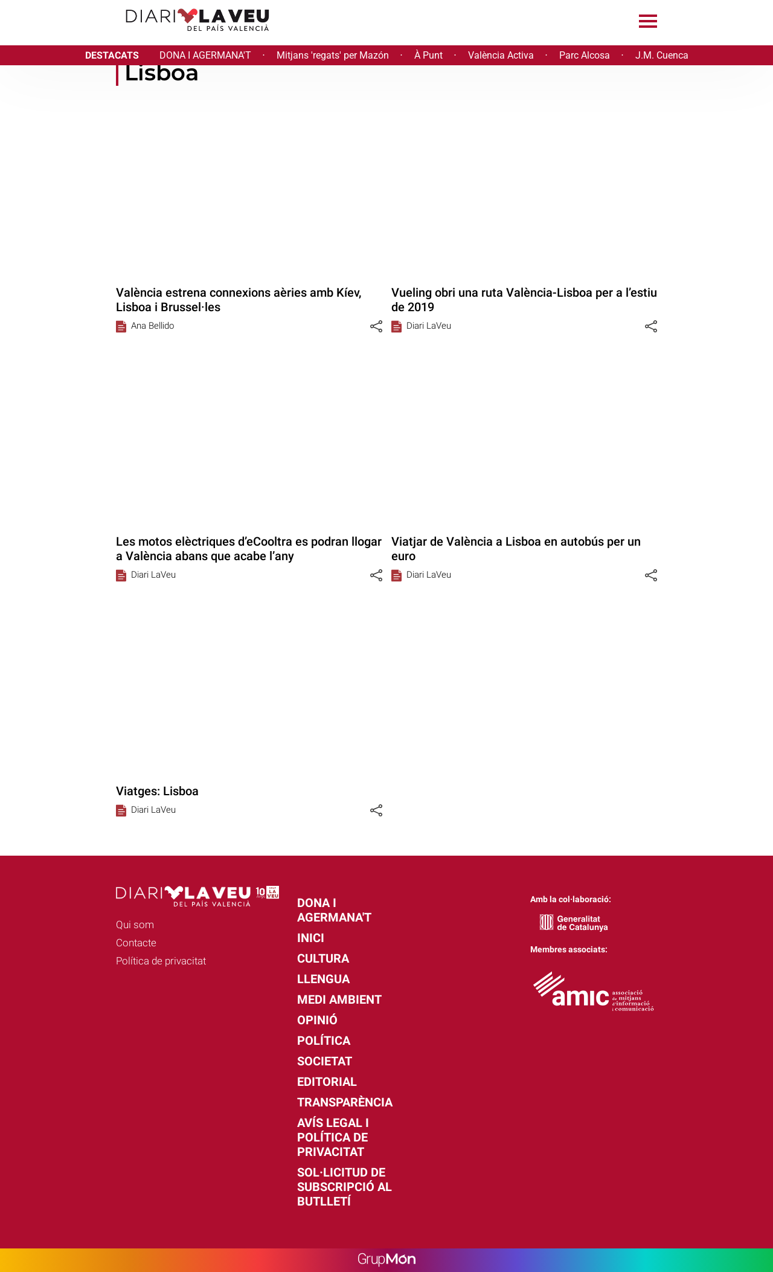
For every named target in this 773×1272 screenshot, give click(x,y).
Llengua (323, 979)
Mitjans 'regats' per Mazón (333, 55)
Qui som (135, 924)
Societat (324, 1061)
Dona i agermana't (334, 910)
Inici (310, 938)
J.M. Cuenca (661, 55)
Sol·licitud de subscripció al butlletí (344, 1187)
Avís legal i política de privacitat (333, 1137)
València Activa (501, 55)
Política (323, 1040)
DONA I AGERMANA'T (205, 55)
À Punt (428, 55)
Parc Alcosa (584, 55)
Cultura (323, 958)
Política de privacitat (161, 961)
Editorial (327, 1081)
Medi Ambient (339, 999)
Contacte (136, 943)
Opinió (317, 1020)
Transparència (345, 1102)
